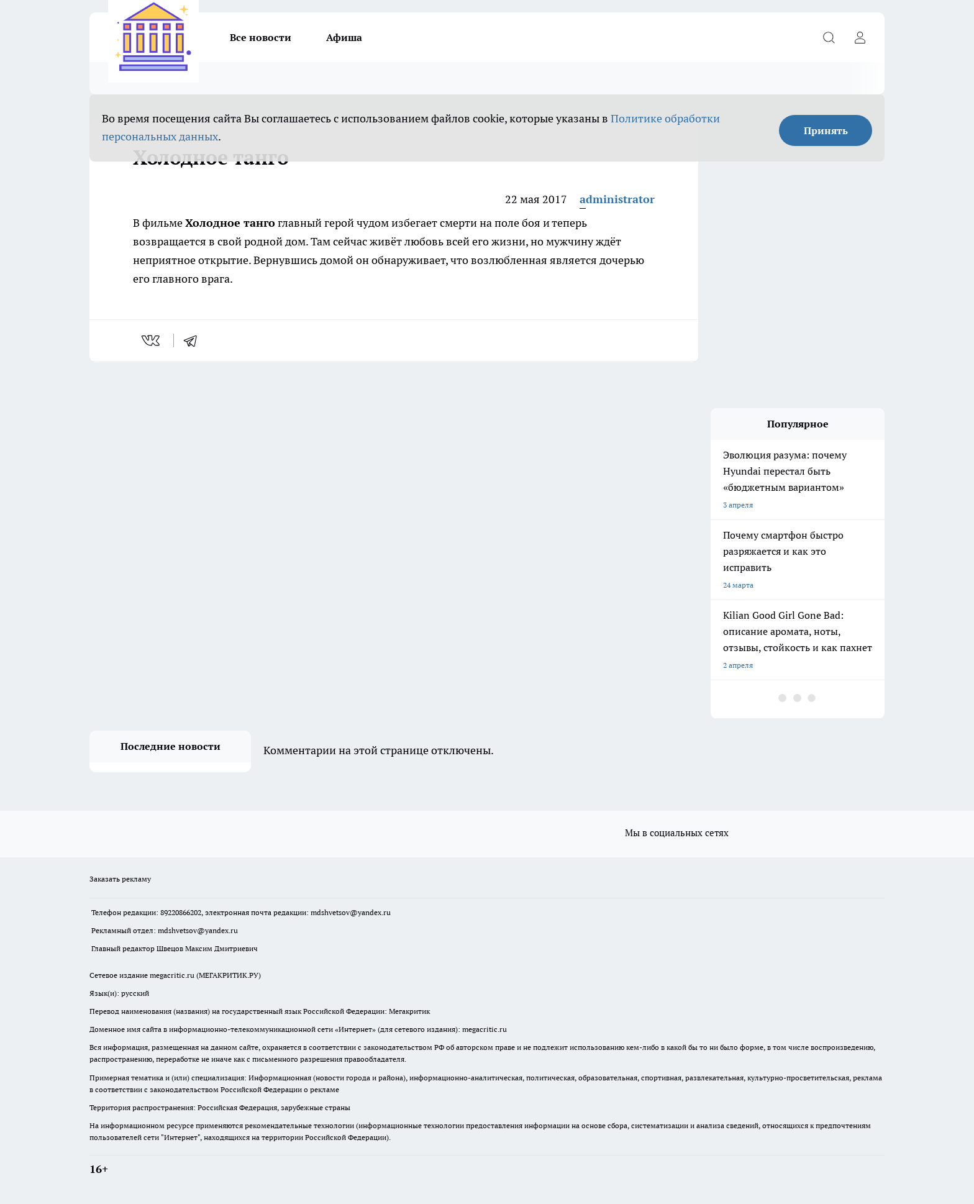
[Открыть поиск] (828, 37)
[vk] (152, 340)
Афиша (344, 37)
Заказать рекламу (120, 878)
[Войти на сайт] (859, 37)
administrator (617, 199)
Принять (826, 130)
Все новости (260, 37)
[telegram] (194, 340)
